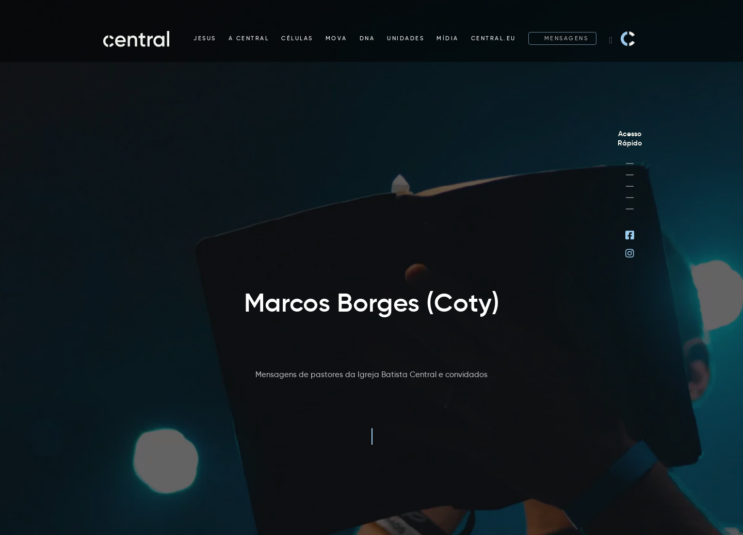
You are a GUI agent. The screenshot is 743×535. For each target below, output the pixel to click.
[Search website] (611, 38)
